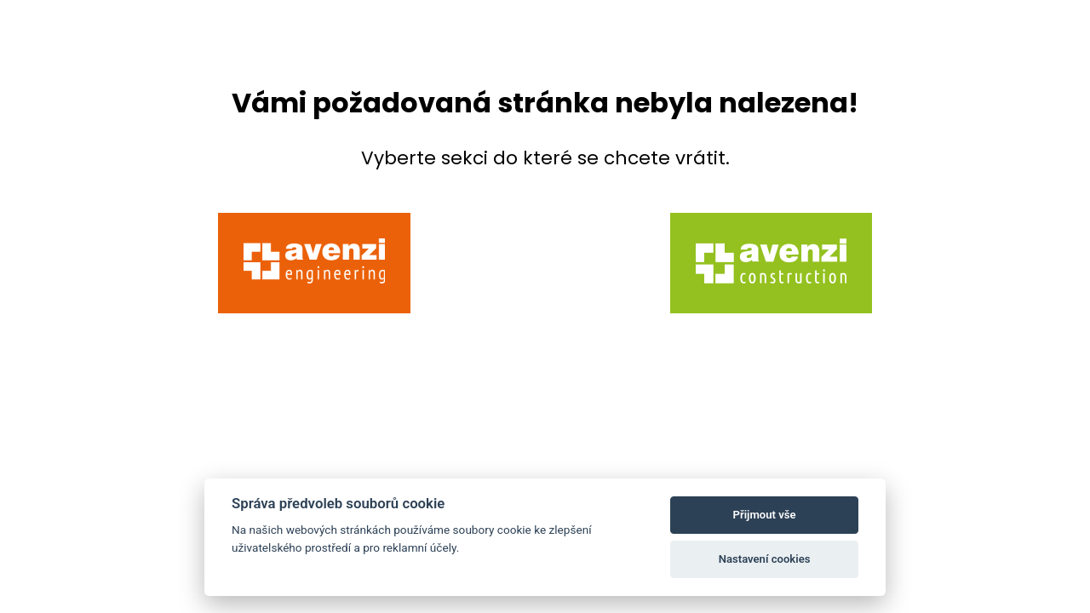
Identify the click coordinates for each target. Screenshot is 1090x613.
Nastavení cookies (765, 559)
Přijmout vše (764, 514)
